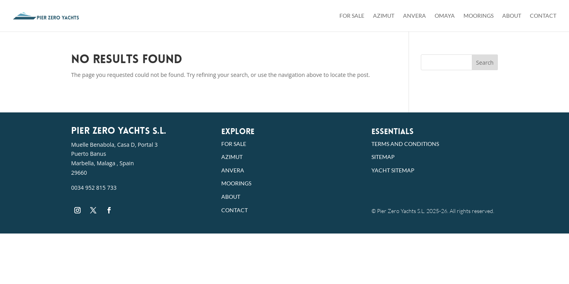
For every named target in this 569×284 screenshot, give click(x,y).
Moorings (478, 16)
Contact (543, 16)
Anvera (414, 16)
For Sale (351, 16)
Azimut (383, 16)
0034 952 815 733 (94, 187)
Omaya (445, 16)
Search (485, 62)
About (511, 16)
